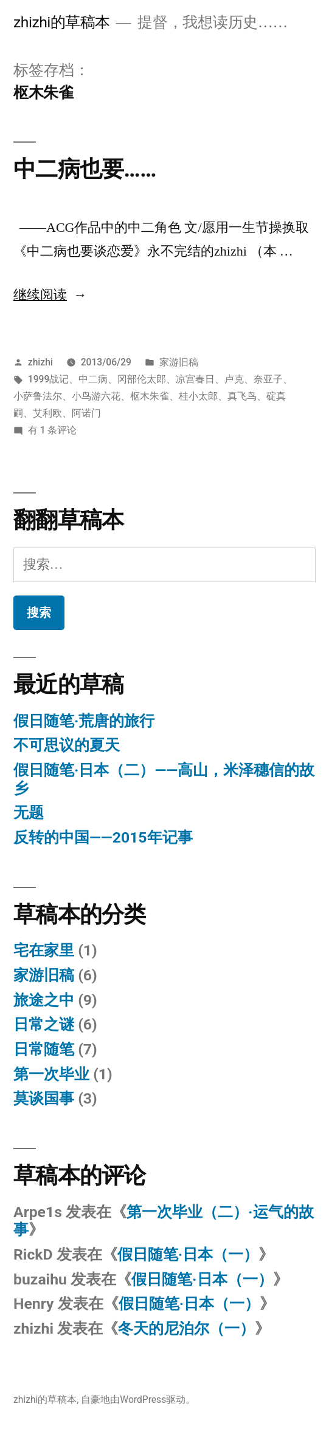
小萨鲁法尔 (37, 396)
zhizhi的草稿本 (61, 22)
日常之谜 (43, 1024)
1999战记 (48, 379)
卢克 (234, 379)
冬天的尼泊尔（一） (186, 1328)
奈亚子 (268, 379)
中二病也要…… (84, 169)
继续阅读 (50, 295)
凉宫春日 (195, 379)
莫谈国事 (43, 1098)
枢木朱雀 (149, 396)
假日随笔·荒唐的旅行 (83, 721)
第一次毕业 (51, 1074)
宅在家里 (43, 950)
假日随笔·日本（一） (187, 1254)
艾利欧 (47, 413)
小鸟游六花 (96, 396)
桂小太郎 (198, 396)
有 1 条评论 (52, 430)
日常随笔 (43, 1049)
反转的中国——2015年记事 (103, 837)
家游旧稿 (178, 362)
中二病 (93, 379)
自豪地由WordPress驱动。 (138, 1399)
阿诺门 (86, 413)
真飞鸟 (242, 396)
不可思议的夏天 (66, 745)
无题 (28, 812)
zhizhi (40, 362)
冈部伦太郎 (141, 379)
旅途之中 (43, 1000)
